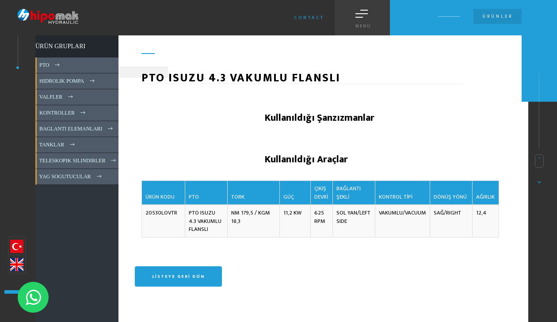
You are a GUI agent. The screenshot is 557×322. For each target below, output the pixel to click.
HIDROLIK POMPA (68, 81)
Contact (309, 17)
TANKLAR (58, 145)
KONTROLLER (63, 113)
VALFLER (57, 97)
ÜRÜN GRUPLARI (60, 46)
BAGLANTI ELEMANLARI (77, 129)
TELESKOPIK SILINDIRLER (78, 160)
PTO (50, 65)
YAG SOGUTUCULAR (71, 176)
